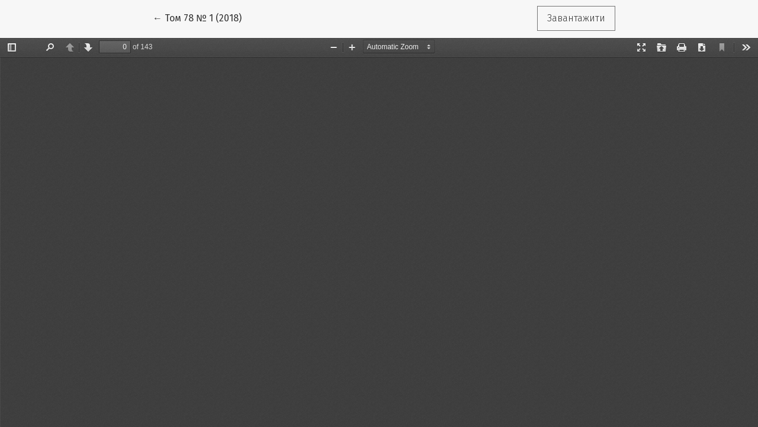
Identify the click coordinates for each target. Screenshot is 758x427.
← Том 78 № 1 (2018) (202, 17)
